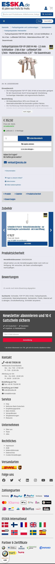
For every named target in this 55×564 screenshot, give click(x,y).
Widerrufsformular (12, 450)
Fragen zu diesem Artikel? (13, 178)
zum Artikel (27, 243)
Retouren (9, 418)
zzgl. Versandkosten (17, 240)
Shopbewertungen (12, 416)
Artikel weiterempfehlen (13, 185)
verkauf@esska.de (14, 162)
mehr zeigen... (27, 112)
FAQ (7, 404)
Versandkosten (11, 413)
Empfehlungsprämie (13, 409)
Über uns (9, 429)
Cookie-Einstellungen (13, 455)
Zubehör (18, 194)
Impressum (10, 446)
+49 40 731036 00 (11, 363)
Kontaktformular (9, 393)
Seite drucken (10, 181)
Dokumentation (10, 171)
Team (8, 432)
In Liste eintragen (27, 149)
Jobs (7, 434)
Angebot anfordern (27, 144)
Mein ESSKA (10, 411)
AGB (7, 448)
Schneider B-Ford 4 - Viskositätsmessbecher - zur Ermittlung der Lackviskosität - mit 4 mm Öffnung (26, 228)
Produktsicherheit (33, 194)
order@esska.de (9, 390)
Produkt (7, 194)
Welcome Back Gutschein (15, 406)
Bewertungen (9, 199)
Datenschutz (10, 453)
